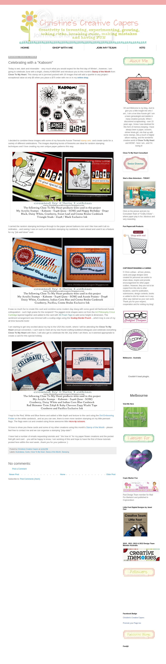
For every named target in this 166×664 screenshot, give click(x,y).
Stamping (65, 452)
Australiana (19, 452)
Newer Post (14, 474)
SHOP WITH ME (62, 47)
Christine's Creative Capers (133, 618)
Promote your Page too (132, 623)
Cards (27, 452)
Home (62, 474)
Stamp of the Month (53, 452)
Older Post (110, 474)
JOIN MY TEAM (106, 47)
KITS (142, 47)
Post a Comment (19, 469)
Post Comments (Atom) (30, 479)
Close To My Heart (38, 452)
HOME (25, 47)
